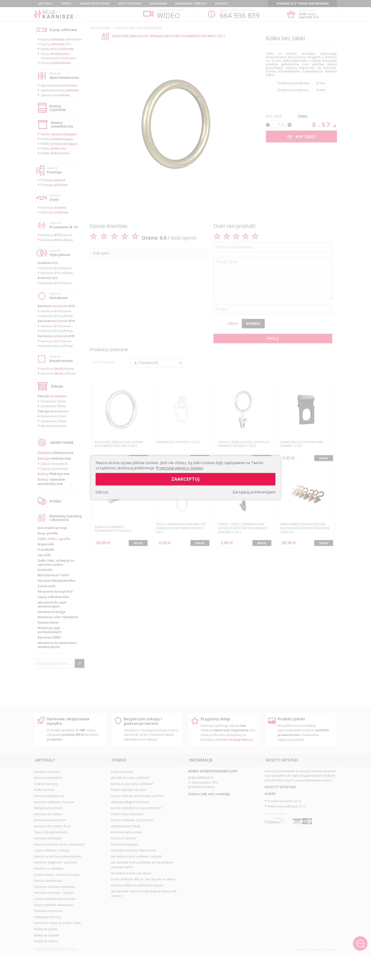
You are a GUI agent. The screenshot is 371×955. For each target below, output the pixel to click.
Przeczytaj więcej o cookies (179, 468)
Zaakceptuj (185, 479)
